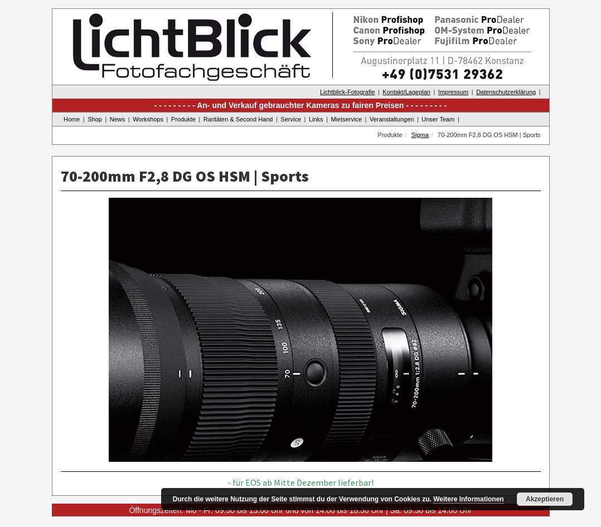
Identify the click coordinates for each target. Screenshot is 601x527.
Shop (95, 119)
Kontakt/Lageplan (406, 92)
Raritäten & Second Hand (238, 119)
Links (316, 119)
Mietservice (346, 119)
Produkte (183, 119)
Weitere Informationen (468, 499)
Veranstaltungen (392, 119)
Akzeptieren (545, 499)
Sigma (420, 134)
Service (290, 119)
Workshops (148, 119)
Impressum (453, 92)
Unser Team (437, 119)
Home (72, 119)
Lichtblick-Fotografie (347, 92)
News (117, 119)
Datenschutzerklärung (506, 92)
